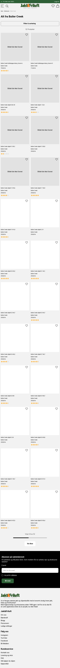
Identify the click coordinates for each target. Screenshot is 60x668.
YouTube (4, 638)
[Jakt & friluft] (30, 6)
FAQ (2, 658)
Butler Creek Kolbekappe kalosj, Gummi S (42, 63)
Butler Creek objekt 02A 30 (8, 105)
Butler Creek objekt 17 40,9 (38, 188)
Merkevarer (6, 11)
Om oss (3, 615)
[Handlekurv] (57, 5)
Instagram (4, 635)
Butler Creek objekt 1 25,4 (38, 105)
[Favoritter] (53, 5)
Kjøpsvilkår (5, 664)
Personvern (5, 623)
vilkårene (14, 575)
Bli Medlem (5, 644)
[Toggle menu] (2, 5)
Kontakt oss (5, 653)
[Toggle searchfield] (6, 5)
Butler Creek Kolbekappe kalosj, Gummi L (12, 63)
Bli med (7, 581)
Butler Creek (4, 66)
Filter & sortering (30, 23)
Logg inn (56, 1)
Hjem (2, 11)
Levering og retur (7, 655)
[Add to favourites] (26, 34)
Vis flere (30, 544)
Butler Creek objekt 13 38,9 (38, 146)
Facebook (4, 641)
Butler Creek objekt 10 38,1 (8, 146)
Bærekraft (4, 618)
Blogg (3, 620)
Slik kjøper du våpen (8, 661)
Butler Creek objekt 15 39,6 (8, 188)
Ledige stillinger (6, 626)
